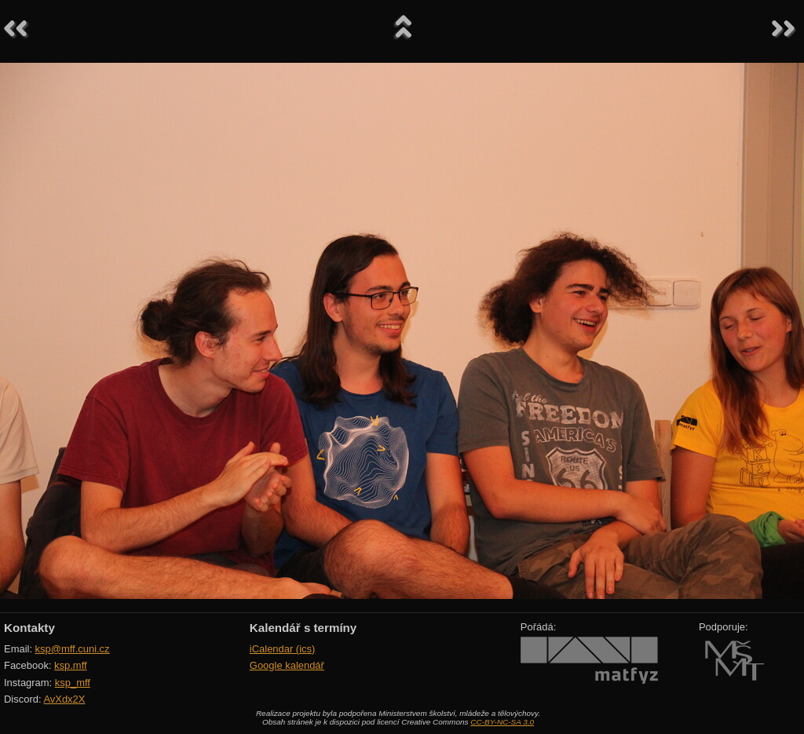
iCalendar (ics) (283, 649)
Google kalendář (287, 665)
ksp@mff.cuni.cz (72, 649)
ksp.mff (70, 665)
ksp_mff (72, 682)
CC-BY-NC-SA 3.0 (502, 722)
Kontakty (29, 627)
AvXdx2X (64, 699)
